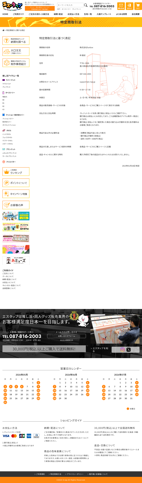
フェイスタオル (7, 137)
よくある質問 (121, 14)
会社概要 (136, 14)
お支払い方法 (73, 14)
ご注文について (8, 273)
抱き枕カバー (7, 122)
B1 (3, 103)
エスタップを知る (100, 350)
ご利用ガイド (18, 14)
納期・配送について (9, 279)
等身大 (4, 96)
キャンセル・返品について (11, 285)
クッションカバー (8, 118)
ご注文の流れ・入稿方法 (39, 14)
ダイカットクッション (9, 125)
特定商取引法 (55, 474)
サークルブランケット (9, 156)
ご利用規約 (40, 474)
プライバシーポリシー (75, 474)
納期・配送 (58, 14)
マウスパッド (6, 84)
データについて (8, 276)
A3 (3, 109)
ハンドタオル (6, 134)
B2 (3, 106)
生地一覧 (88, 14)
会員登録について (9, 288)
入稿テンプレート (104, 14)
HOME (5, 14)
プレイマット (6, 87)
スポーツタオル (7, 144)
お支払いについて (8, 282)
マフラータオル (7, 140)
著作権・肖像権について (98, 474)
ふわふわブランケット (9, 153)
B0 (3, 100)
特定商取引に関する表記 (15, 30)
